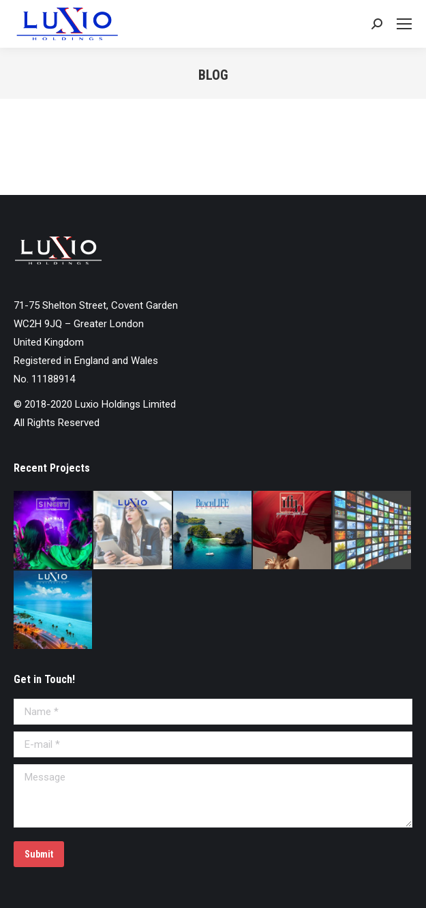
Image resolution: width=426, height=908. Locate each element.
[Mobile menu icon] (404, 24)
